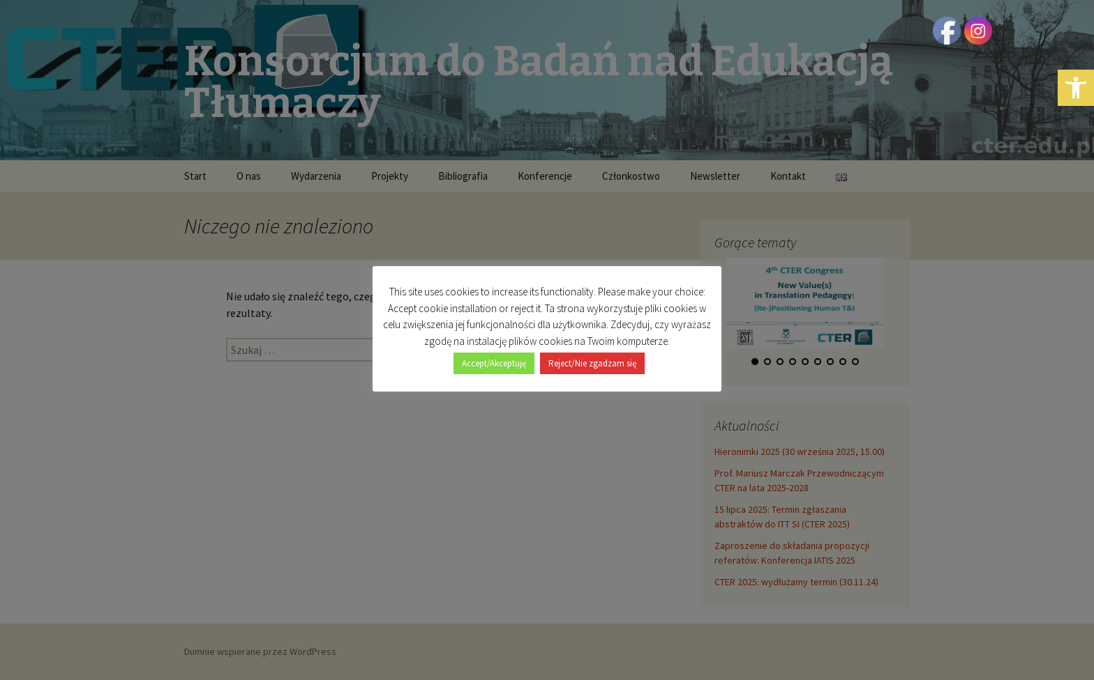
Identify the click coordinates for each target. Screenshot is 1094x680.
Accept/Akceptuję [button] (494, 363)
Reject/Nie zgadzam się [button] (592, 363)
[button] (1076, 88)
